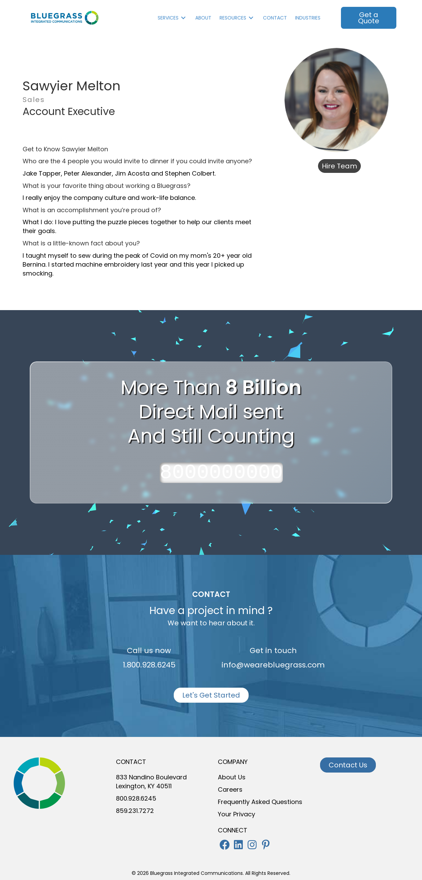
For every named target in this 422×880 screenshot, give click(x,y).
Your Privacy (236, 814)
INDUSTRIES (307, 17)
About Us (232, 777)
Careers (230, 789)
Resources (233, 17)
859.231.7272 (135, 810)
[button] (225, 845)
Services (168, 17)
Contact (275, 17)
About (203, 17)
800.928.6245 (136, 798)
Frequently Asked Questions (260, 802)
